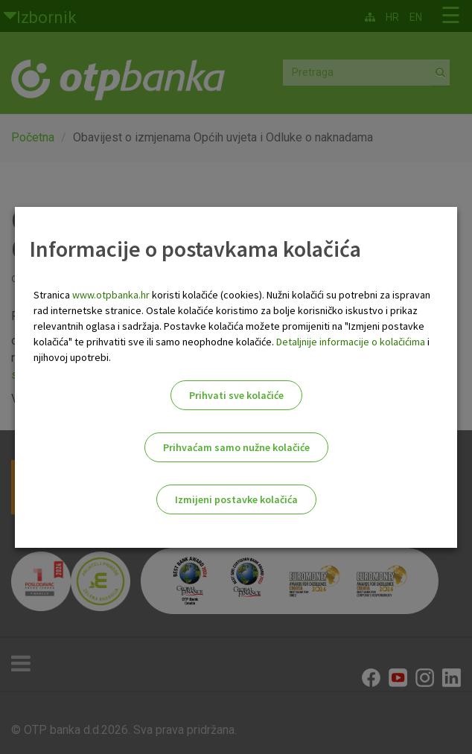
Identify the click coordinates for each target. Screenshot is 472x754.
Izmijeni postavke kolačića (236, 499)
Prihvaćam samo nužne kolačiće (236, 447)
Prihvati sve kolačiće (236, 395)
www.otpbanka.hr (111, 294)
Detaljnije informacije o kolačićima (350, 341)
